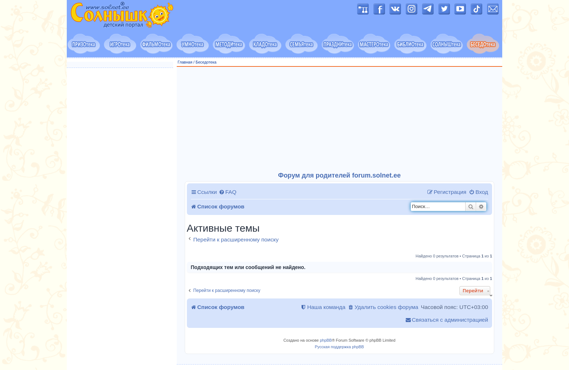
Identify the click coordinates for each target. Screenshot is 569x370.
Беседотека (206, 62)
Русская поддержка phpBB (339, 347)
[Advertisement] (339, 119)
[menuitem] (228, 192)
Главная (185, 62)
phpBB (326, 340)
